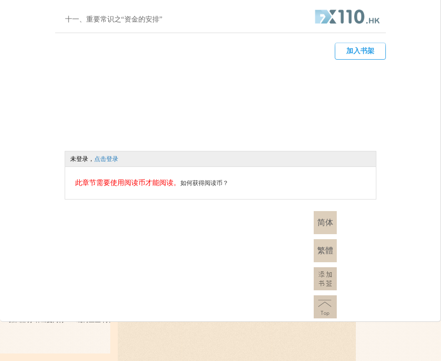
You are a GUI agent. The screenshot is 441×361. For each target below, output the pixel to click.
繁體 (325, 250)
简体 (325, 222)
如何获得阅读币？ (204, 183)
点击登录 (106, 158)
